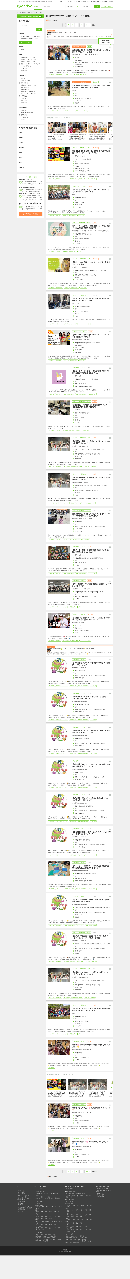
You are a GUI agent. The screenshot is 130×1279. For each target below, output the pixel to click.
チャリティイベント (40, 1224)
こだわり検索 (106, 6)
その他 (59, 1265)
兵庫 (56, 1247)
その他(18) (22, 98)
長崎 (46, 1253)
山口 (37, 1250)
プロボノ (50, 1224)
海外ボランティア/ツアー (42, 1221)
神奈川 (38, 1238)
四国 (67, 1247)
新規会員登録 (21, 1235)
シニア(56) (22, 119)
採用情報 (65, 1275)
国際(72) (22, 78)
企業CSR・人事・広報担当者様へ (95, 1)
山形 (60, 1232)
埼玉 (50, 1237)
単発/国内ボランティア (41, 1219)
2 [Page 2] (68, 25)
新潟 (37, 1242)
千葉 (55, 1237)
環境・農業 (53, 1261)
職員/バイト (47, 6)
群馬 (46, 1237)
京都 (47, 1247)
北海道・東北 (39, 1230)
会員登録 (84, 1)
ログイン (20, 1236)
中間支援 (52, 1265)
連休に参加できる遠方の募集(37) (28, 38)
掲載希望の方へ (109, 1)
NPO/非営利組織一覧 (23, 1221)
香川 (72, 1248)
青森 (43, 1232)
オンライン (38, 1229)
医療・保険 (38, 1266)
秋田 (56, 1232)
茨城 (37, 1237)
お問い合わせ (21, 1227)
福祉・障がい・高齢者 (49, 1263)
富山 (42, 1242)
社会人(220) (23, 110)
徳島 (68, 1248)
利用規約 (20, 1230)
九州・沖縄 (38, 1251)
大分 (55, 1253)
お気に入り (69, 1)
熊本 (50, 1253)
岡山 (50, 1250)
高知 (81, 1248)
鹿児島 (38, 1255)
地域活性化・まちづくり (41, 1261)
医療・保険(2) (23, 100)
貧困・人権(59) (24, 89)
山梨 (55, 1242)
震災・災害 (52, 1260)
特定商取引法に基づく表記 (25, 1233)
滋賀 (43, 1247)
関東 (36, 1235)
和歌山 (38, 1247)
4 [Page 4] (76, 25)
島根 (46, 1250)
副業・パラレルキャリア (72, 1222)
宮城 (52, 1232)
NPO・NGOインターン (56, 1219)
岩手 (47, 1232)
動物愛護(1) (23, 102)
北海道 (38, 1232)
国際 (36, 1260)
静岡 (42, 1243)
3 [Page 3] (72, 25)
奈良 (60, 1247)
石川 (46, 1242)
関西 (36, 1245)
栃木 (42, 1237)
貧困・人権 (38, 1263)
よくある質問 (21, 1217)
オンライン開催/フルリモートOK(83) (29, 36)
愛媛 (77, 1248)
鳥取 (42, 1250)
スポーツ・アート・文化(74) (27, 93)
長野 (59, 1242)
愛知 (46, 1243)
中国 (36, 1248)
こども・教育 (43, 1260)
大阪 (52, 1247)
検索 (97, 6)
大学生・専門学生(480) (26, 112)
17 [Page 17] (81, 25)
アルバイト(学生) (70, 1221)
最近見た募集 (76, 1)
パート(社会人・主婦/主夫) (84, 1221)
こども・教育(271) (24, 80)
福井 (50, 1242)
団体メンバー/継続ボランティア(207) (29, 64)
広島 (55, 1250)
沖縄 (43, 1255)
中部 (36, 1240)
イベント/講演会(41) (25, 66)
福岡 (37, 1253)
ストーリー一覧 (22, 1222)
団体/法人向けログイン (103, 1214)
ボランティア (38, 6)
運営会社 (20, 1228)
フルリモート (69, 1227)
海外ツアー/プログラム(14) (27, 61)
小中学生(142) (23, 117)
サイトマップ (21, 1219)
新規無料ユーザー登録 (30, 214)
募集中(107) (23, 49)
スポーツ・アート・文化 (41, 1265)
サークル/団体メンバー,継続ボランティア (46, 1222)
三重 (50, 1243)
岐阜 (37, 1243)
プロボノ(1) (23, 68)
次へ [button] (87, 25)
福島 (37, 1234)
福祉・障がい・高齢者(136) (27, 91)
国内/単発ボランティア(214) (27, 57)
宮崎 (59, 1253)
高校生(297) (23, 115)
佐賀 (42, 1253)
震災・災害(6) (23, 83)
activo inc (62, 1277)
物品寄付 (57, 1224)
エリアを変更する (25, 42)
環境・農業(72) (24, 87)
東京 (59, 1237)
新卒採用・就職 (70, 1219)
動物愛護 (45, 1266)
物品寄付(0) (23, 70)
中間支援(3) (23, 96)
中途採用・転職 (80, 1219)
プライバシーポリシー (24, 1232)
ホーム (19, 12)
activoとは (62, 1)
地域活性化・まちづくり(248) (27, 85)
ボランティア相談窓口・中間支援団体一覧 (24, 1224)
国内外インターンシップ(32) (27, 59)
